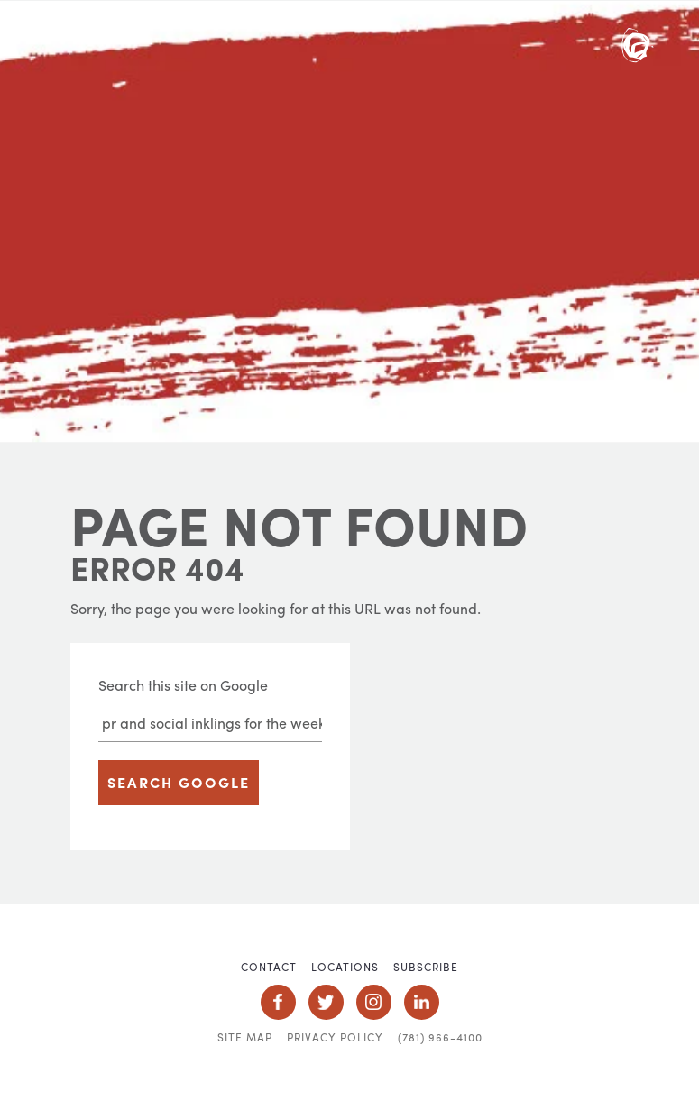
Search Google (178, 782)
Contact (269, 967)
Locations (345, 967)
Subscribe (425, 967)
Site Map (244, 1037)
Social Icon (278, 1002)
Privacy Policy (335, 1037)
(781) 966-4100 (440, 1037)
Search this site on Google (183, 684)
